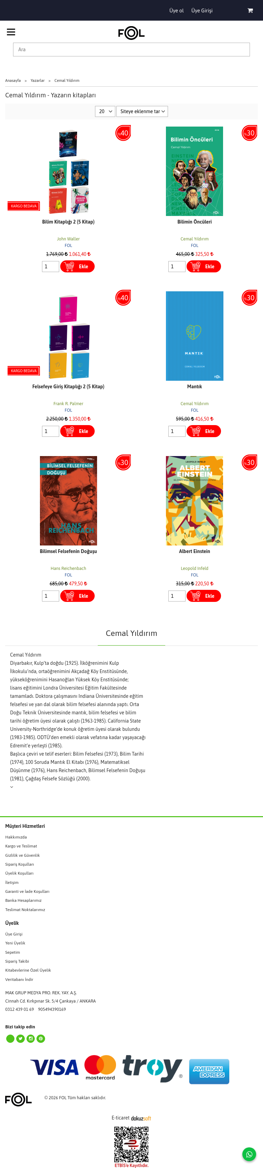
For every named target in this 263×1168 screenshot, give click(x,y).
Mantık (194, 386)
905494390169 (52, 1009)
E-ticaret (120, 1118)
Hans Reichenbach (68, 568)
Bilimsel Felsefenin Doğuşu (68, 551)
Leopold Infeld (194, 568)
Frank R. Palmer (68, 403)
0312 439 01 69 (19, 1009)
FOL (68, 245)
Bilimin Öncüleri (195, 222)
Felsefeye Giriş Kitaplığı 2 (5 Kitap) (68, 386)
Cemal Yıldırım (195, 238)
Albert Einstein (194, 551)
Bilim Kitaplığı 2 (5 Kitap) (68, 222)
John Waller (68, 238)
